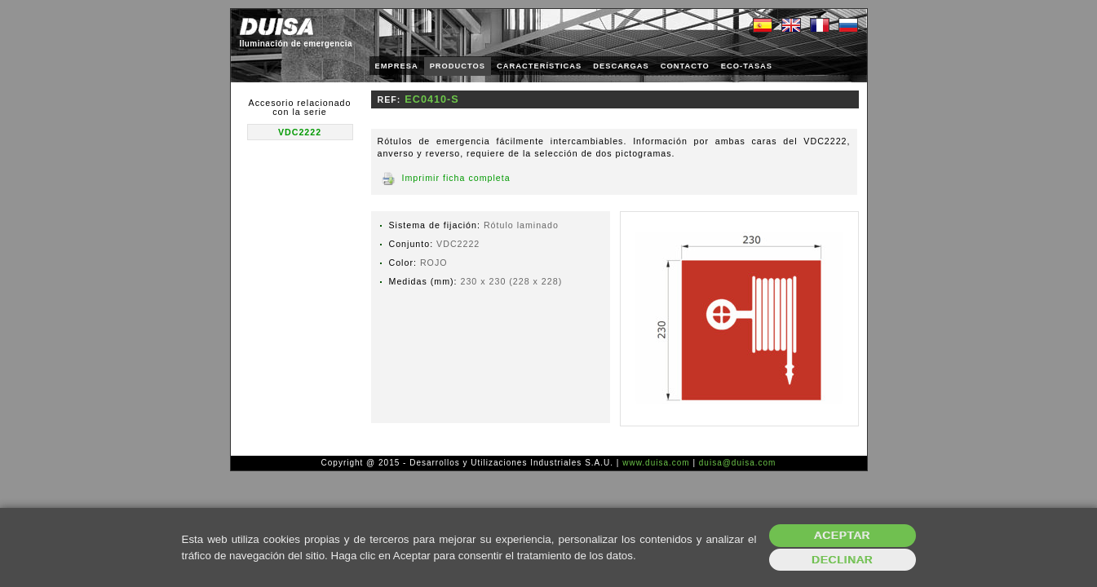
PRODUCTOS (457, 66)
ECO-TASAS (746, 66)
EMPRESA (396, 66)
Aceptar (842, 535)
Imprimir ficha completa (456, 178)
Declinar (842, 560)
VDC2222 (299, 132)
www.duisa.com (655, 462)
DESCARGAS (621, 66)
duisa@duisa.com (737, 462)
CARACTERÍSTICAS (539, 66)
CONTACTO (685, 66)
